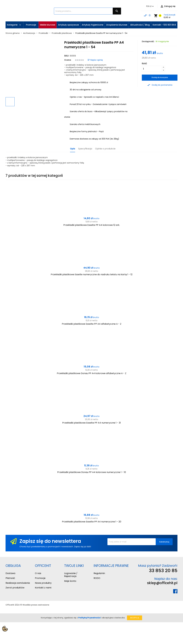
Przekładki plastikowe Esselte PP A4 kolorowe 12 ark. (91, 225)
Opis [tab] (72, 148)
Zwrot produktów (15, 587)
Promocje (40, 578)
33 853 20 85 (163, 570)
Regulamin (99, 573)
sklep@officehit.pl (162, 583)
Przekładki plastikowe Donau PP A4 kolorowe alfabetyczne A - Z (91, 373)
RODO (97, 578)
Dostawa (10, 573)
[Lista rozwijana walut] (150, 6)
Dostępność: (148, 41)
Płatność (10, 578)
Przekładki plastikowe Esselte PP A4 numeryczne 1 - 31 (91, 422)
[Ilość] (152, 69)
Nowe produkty (43, 583)
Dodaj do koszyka (160, 77)
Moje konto (70, 581)
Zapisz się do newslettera (50, 541)
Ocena (67, 60)
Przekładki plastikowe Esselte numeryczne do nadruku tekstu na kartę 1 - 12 (91, 274)
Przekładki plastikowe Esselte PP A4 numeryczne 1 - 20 (91, 521)
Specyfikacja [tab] (85, 148)
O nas (38, 573)
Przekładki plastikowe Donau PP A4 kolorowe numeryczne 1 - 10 (91, 472)
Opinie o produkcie (105, 148)
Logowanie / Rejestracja (70, 575)
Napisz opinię (95, 60)
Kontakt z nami (43, 587)
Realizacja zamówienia (18, 583)
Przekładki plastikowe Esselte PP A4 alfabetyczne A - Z (91, 323)
